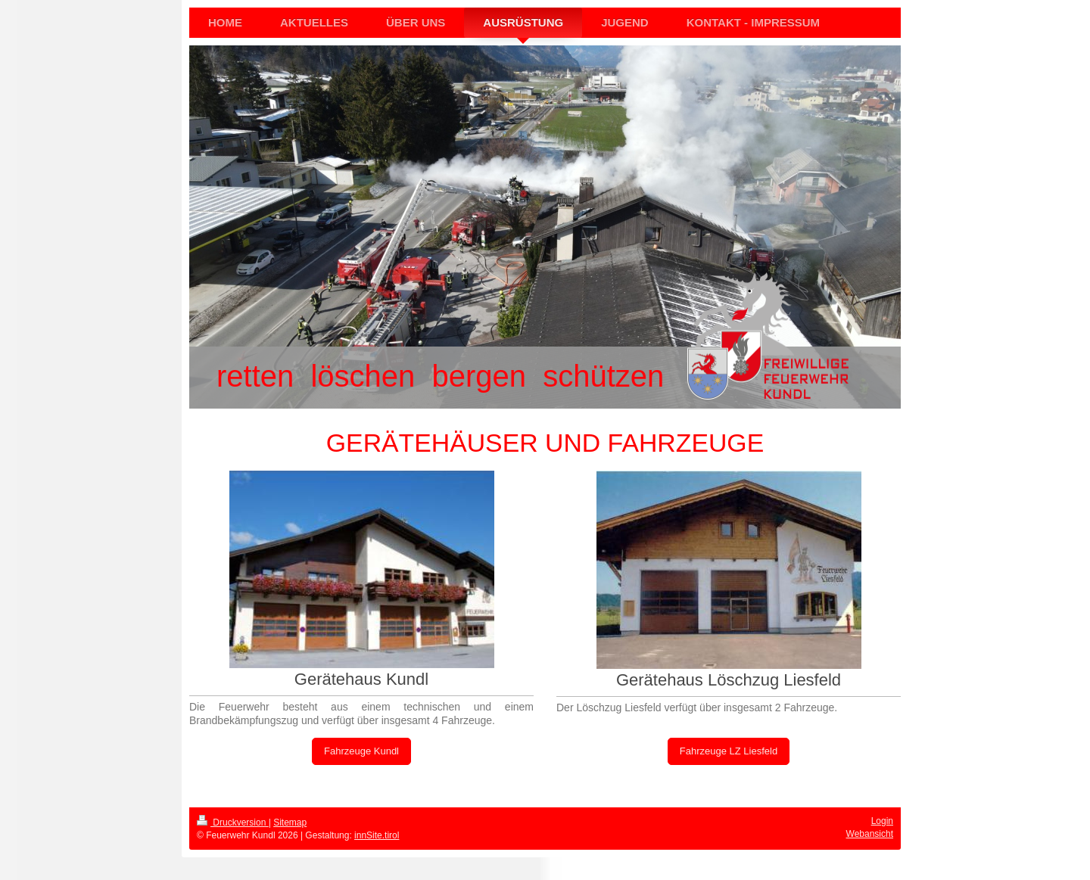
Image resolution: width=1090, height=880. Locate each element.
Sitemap (290, 822)
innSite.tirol (376, 835)
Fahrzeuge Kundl (361, 751)
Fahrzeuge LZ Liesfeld (728, 751)
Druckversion (233, 822)
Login (882, 821)
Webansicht (869, 834)
